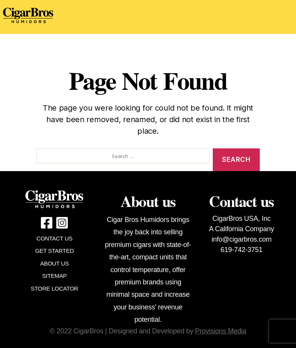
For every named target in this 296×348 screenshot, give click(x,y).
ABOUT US (54, 263)
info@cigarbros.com (241, 239)
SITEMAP (54, 275)
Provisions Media (220, 331)
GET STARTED (54, 250)
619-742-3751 (241, 250)
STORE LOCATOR (54, 288)
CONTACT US (54, 238)
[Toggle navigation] (194, 17)
